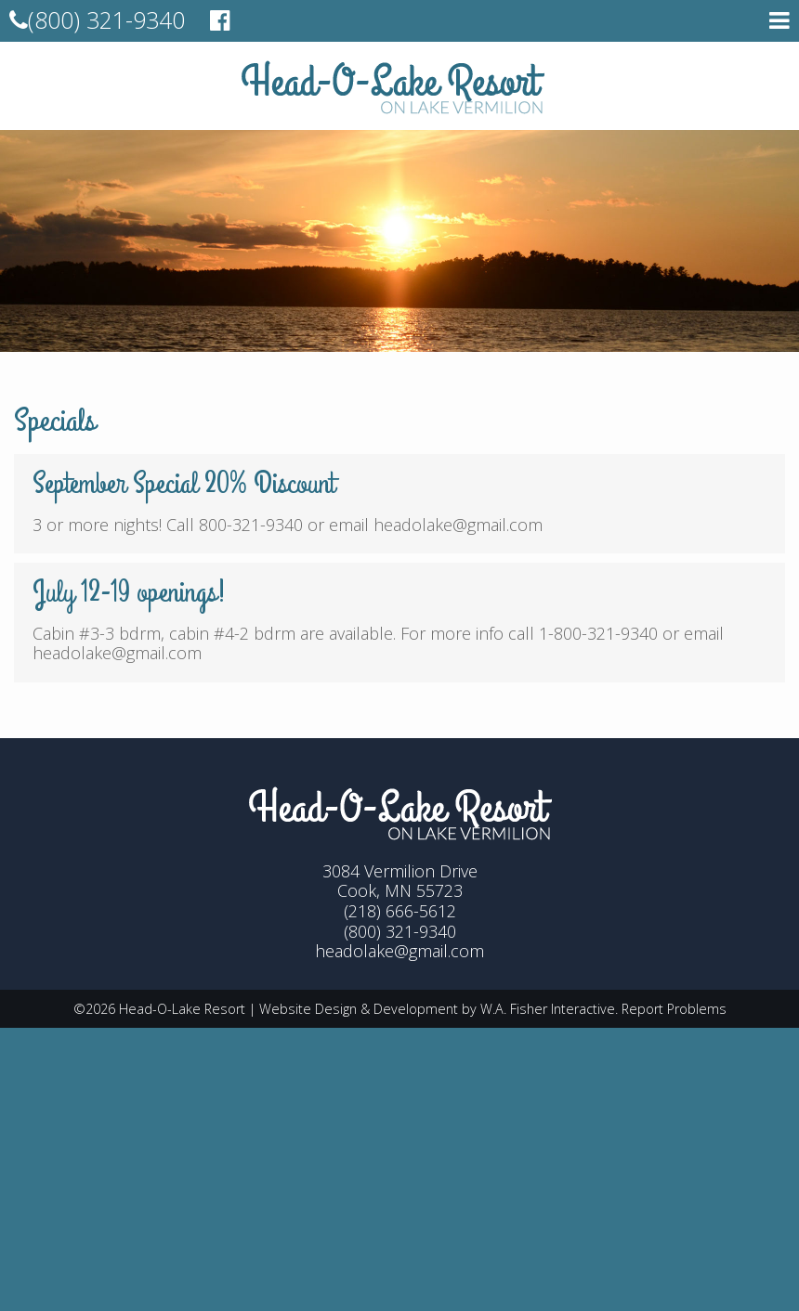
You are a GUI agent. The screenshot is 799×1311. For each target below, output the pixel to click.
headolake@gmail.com (399, 951)
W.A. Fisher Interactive (547, 1009)
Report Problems (674, 1009)
